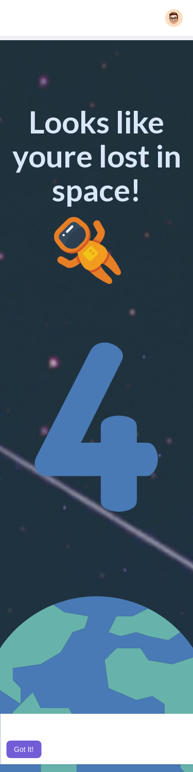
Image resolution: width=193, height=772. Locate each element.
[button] (174, 18)
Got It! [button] (23, 749)
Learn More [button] (112, 735)
